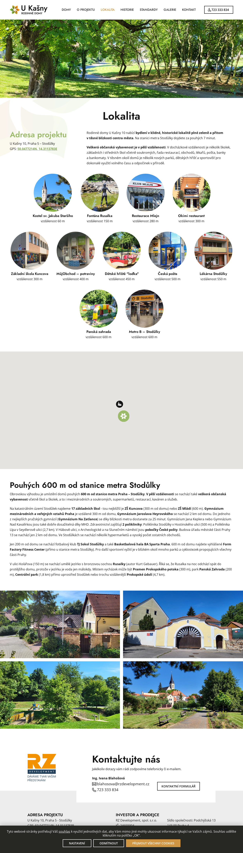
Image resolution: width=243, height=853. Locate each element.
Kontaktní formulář (178, 786)
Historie (127, 9)
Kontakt (189, 9)
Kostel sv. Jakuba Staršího (53, 215)
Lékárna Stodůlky (213, 273)
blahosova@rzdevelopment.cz (123, 783)
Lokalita (108, 9)
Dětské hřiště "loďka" (122, 273)
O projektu (86, 9)
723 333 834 (220, 10)
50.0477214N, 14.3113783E (37, 149)
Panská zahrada (98, 331)
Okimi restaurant (191, 215)
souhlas (64, 831)
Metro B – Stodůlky (144, 331)
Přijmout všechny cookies (153, 843)
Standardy (149, 9)
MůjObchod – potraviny (75, 273)
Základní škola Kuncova (29, 273)
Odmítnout (109, 843)
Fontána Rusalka (99, 215)
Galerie (170, 9)
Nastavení (77, 843)
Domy (66, 9)
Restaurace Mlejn (145, 215)
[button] (123, 416)
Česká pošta (167, 273)
